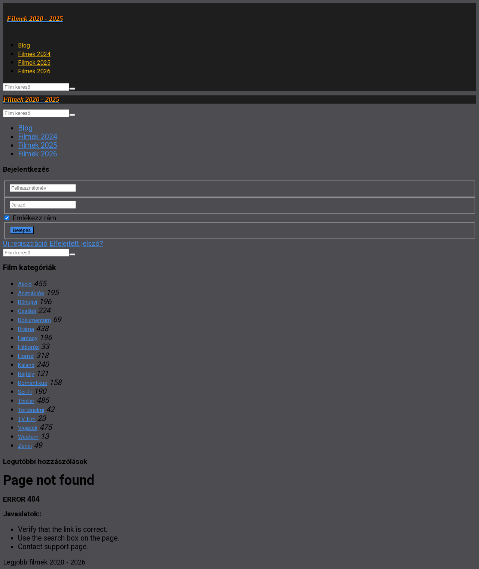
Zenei (25, 446)
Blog (24, 45)
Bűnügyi (27, 302)
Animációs (31, 293)
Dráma (26, 329)
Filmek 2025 (34, 62)
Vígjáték (27, 428)
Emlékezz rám (30, 218)
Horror (26, 356)
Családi (27, 311)
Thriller (26, 401)
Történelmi (31, 410)
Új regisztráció (25, 243)
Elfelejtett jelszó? (76, 243)
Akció (25, 284)
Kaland (26, 365)
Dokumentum (34, 320)
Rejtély (26, 374)
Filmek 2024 (34, 54)
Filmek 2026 (34, 71)
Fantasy (27, 338)
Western (28, 437)
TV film (27, 419)
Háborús (28, 347)
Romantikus (32, 383)
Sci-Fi (25, 392)
